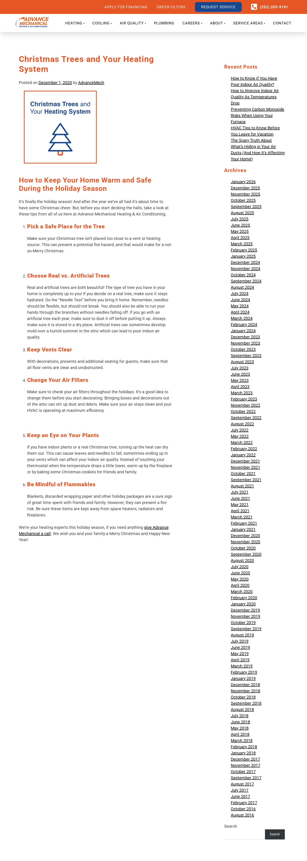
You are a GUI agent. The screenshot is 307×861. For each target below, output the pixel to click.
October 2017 (243, 771)
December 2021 (245, 461)
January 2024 (243, 330)
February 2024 (244, 324)
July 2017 (239, 790)
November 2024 (245, 268)
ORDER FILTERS (171, 7)
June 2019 (240, 647)
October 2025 (243, 200)
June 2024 (240, 299)
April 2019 (240, 659)
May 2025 (240, 231)
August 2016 (242, 815)
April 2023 (240, 386)
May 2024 (240, 305)
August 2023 (242, 361)
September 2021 (246, 479)
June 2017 (240, 796)
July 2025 (239, 218)
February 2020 (244, 597)
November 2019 (245, 616)
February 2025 (244, 250)
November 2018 (245, 690)
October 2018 (243, 697)
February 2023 (244, 399)
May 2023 (240, 380)
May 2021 (240, 504)
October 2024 (243, 274)
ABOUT (216, 23)
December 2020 (245, 535)
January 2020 (243, 603)
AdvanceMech (91, 82)
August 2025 (242, 212)
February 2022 (244, 448)
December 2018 (245, 684)
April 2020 (240, 585)
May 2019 (240, 653)
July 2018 (239, 715)
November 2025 (245, 194)
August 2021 (242, 485)
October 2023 (243, 349)
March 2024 (242, 318)
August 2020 (242, 560)
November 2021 (245, 467)
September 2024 (246, 281)
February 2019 (244, 672)
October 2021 (243, 473)
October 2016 (243, 808)
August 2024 (242, 287)
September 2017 (246, 777)
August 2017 (242, 784)
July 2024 (239, 293)
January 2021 (243, 529)
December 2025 (245, 187)
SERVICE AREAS (248, 23)
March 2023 (242, 392)
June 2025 (240, 225)
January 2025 (243, 256)
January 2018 (243, 752)
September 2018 (246, 703)
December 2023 (245, 336)
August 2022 (242, 423)
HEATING (73, 23)
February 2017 (244, 802)
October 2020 (243, 548)
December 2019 (245, 610)
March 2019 (242, 666)
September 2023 (246, 355)
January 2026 (243, 181)
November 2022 (245, 405)
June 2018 (240, 721)
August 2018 (242, 709)
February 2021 (244, 523)
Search (230, 826)
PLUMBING (164, 23)
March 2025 (242, 243)
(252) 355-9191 (274, 7)
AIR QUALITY (132, 23)
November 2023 (245, 343)
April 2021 (240, 510)
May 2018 (240, 728)
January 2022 (243, 454)
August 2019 (242, 635)
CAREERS (191, 23)
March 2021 (242, 517)
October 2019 (243, 622)
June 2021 (240, 498)
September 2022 (246, 417)
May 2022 (240, 436)
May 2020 (240, 579)
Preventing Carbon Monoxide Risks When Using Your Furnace (257, 115)
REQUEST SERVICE (218, 7)
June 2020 (240, 572)
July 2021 (239, 492)
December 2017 (245, 759)
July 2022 (239, 430)
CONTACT (282, 23)
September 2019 (246, 628)
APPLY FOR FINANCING (125, 7)
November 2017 (245, 765)
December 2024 (245, 262)
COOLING (101, 23)
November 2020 (245, 541)
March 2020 (242, 591)
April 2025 (240, 237)
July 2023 (239, 368)
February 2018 (244, 746)
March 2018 (242, 740)
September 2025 (246, 206)
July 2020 (239, 566)
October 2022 (243, 411)
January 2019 (243, 678)
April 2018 (240, 734)
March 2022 (242, 442)
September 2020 (246, 554)
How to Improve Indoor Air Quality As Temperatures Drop (255, 97)
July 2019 (239, 641)
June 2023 (240, 374)
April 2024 (240, 312)
